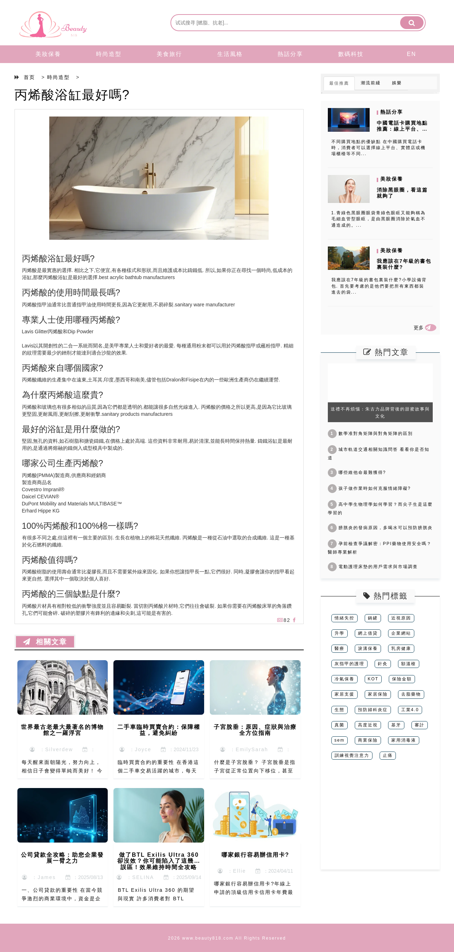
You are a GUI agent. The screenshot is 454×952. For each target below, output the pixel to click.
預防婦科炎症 (373, 709)
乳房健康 (401, 648)
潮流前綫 (371, 82)
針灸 (383, 663)
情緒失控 (344, 618)
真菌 (339, 724)
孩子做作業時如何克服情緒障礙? (369, 488)
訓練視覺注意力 (352, 755)
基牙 (396, 724)
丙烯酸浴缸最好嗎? (72, 94)
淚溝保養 (368, 648)
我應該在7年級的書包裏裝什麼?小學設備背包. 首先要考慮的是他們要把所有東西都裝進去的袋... (379, 285)
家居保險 (378, 694)
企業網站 (401, 633)
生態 (339, 709)
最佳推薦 (339, 83)
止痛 (388, 755)
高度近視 (368, 724)
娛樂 (397, 82)
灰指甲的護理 (349, 663)
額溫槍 (408, 663)
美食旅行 (169, 54)
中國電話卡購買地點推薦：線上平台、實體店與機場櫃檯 (402, 129)
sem (340, 740)
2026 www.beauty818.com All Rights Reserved (227, 938)
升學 (339, 633)
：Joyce (135, 749)
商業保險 (368, 740)
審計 (420, 724)
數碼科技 (351, 54)
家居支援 (344, 694)
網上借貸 (368, 633)
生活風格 (230, 54)
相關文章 (45, 642)
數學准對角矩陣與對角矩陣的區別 (370, 433)
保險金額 (402, 678)
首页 (29, 77)
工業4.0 (410, 709)
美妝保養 (48, 54)
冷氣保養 (344, 678)
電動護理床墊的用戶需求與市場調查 (373, 566)
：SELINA (135, 877)
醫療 (339, 648)
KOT (373, 678)
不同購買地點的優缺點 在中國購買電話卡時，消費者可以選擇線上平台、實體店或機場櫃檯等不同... (378, 147)
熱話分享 (290, 54)
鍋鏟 (373, 618)
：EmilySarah (244, 749)
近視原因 (401, 618)
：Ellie (232, 871)
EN (411, 54)
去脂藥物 (411, 694)
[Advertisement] (380, 819)
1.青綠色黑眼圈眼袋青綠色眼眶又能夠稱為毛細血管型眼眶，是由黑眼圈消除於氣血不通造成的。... (378, 218)
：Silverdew (51, 749)
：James (39, 877)
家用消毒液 (403, 740)
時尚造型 (109, 54)
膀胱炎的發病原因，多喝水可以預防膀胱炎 (380, 527)
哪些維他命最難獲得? (357, 472)
